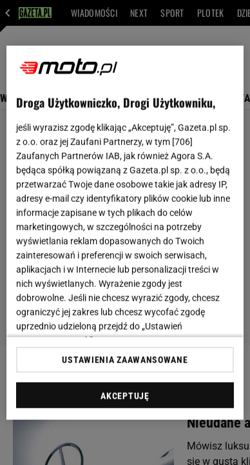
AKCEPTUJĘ (125, 396)
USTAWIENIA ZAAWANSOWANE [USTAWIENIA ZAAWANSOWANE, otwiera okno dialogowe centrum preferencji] (125, 360)
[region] (125, 232)
